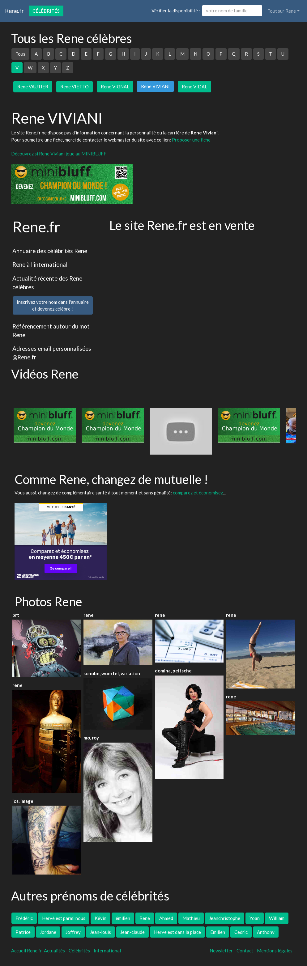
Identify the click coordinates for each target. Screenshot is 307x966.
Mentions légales (274, 950)
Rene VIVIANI (155, 86)
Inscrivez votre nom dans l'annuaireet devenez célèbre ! (53, 305)
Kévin (100, 918)
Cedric (241, 932)
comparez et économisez (198, 492)
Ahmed (166, 918)
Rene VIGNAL (115, 86)
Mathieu (191, 918)
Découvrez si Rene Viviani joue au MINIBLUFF (58, 153)
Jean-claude (132, 932)
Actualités (54, 950)
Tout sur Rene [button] (281, 11)
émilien (123, 918)
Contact (245, 950)
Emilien (217, 932)
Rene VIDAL (194, 86)
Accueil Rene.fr (26, 950)
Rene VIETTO (74, 86)
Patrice (23, 932)
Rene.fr (14, 10)
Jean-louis (100, 932)
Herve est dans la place (177, 932)
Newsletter (221, 950)
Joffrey (73, 932)
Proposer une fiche (191, 139)
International (107, 950)
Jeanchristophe (224, 918)
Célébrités (46, 11)
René (144, 918)
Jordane (48, 932)
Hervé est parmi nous (63, 918)
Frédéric (24, 918)
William (276, 918)
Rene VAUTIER (32, 86)
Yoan (254, 918)
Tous (20, 54)
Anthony (266, 932)
